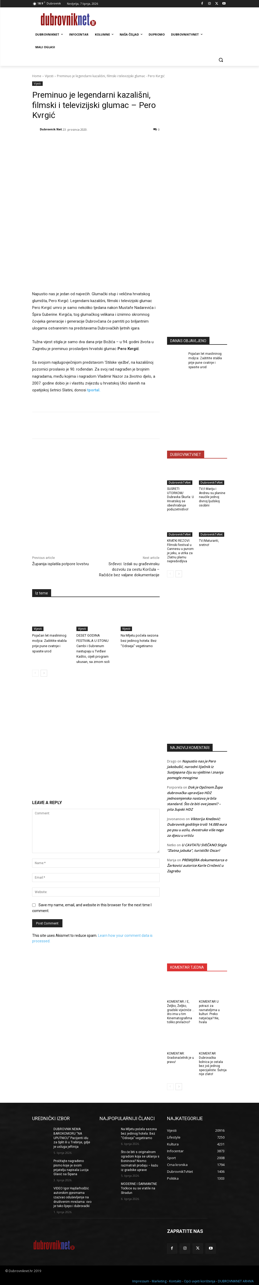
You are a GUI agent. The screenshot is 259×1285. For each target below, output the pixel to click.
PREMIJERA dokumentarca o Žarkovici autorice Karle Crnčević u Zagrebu (197, 865)
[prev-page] (35, 640)
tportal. (93, 357)
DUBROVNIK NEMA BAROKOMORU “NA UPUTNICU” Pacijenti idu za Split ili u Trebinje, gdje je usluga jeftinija (71, 1138)
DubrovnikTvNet (180, 482)
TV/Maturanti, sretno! (209, 543)
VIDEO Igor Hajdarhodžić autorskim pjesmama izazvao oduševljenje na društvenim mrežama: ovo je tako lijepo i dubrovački (72, 1197)
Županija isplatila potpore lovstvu (60, 530)
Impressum (140, 1280)
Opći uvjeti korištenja (199, 1280)
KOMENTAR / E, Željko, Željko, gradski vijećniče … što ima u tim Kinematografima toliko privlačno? (180, 1012)
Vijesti (49, 76)
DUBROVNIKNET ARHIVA (236, 1280)
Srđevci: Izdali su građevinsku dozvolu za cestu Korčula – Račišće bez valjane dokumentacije (129, 536)
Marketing (159, 1280)
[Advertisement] (206, 281)
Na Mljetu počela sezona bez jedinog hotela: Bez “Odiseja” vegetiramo (139, 607)
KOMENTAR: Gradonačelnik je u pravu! (180, 1058)
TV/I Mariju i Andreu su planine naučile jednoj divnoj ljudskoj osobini (212, 497)
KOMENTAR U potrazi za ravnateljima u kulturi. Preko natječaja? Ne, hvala (209, 1012)
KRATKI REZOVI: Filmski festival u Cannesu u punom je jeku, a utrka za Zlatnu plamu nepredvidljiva (180, 551)
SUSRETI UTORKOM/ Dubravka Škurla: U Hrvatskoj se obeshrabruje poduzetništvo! (180, 499)
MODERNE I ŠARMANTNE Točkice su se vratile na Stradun (139, 1188)
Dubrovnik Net (51, 129)
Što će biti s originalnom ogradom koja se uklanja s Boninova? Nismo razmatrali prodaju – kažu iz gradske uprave (140, 1160)
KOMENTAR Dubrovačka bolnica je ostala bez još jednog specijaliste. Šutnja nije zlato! (213, 1064)
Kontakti (175, 1280)
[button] (221, 60)
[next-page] (44, 640)
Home (36, 76)
